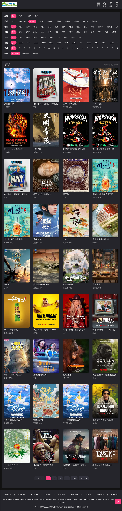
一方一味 (67, 239)
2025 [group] (21, 43)
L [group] (72, 48)
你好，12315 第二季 (13, 375)
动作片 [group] (41, 21)
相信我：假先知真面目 (102, 465)
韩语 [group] (51, 37)
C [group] (29, 48)
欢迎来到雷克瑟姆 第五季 (74, 149)
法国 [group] (49, 27)
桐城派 (7, 284)
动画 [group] (85, 32)
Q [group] (97, 48)
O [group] (87, 48)
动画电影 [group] (22, 21)
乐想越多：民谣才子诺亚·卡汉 (76, 465)
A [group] (19, 48)
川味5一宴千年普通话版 (14, 239)
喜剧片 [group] (50, 21)
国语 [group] (20, 37)
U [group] (117, 48)
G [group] (49, 48)
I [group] (58, 48)
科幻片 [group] (68, 21)
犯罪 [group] (78, 32)
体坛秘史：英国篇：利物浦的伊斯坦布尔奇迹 (46, 104)
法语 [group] (65, 37)
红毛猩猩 (67, 375)
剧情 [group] (56, 32)
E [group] (39, 48)
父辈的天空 (9, 104)
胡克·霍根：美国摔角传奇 (44, 330)
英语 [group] (28, 37)
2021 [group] (51, 43)
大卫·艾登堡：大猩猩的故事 (104, 375)
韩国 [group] (71, 27)
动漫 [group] (37, 16)
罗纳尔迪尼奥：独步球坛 (103, 420)
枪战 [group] (114, 32)
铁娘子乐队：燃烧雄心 (14, 149)
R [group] (102, 48)
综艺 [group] (29, 16)
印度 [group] (92, 27)
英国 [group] (56, 27)
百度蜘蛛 (48, 494)
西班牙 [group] (109, 27)
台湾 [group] (35, 27)
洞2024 (66, 194)
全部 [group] (13, 21)
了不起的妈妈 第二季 (13, 420)
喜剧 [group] (20, 32)
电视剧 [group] (21, 16)
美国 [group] (42, 27)
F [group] (44, 48)
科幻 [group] (49, 32)
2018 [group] (74, 43)
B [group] (24, 48)
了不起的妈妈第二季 (72, 420)
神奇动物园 (68, 284)
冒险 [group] (107, 32)
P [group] (92, 48)
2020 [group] (59, 43)
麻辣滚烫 (96, 284)
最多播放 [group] (25, 53)
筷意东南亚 (38, 420)
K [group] (67, 48)
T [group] (112, 48)
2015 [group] (97, 43)
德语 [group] (73, 37)
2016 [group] (89, 43)
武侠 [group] (100, 32)
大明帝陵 (37, 149)
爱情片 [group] (59, 21)
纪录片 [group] (32, 21)
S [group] (107, 48)
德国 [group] (78, 27)
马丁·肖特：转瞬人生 (42, 194)
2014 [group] (104, 43)
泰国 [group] (85, 27)
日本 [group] (64, 27)
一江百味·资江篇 (11, 330)
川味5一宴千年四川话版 (102, 194)
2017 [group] (81, 43)
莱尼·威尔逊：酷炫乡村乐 (74, 330)
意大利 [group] (100, 27)
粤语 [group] (35, 37)
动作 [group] (42, 32)
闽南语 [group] (43, 37)
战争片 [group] (94, 21)
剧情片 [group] (85, 21)
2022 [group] (44, 43)
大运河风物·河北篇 (100, 239)
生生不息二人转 (11, 465)
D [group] (34, 48)
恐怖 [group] (35, 32)
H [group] (54, 48)
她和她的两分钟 (40, 375)
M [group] (77, 48)
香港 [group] (28, 27)
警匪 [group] (71, 32)
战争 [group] (64, 32)
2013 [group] (112, 43)
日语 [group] (58, 37)
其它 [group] (80, 37)
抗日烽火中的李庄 (41, 284)
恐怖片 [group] (76, 21)
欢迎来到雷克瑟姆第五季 (103, 149)
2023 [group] (36, 43)
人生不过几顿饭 (70, 104)
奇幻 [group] (92, 32)
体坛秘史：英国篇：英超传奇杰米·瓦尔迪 (17, 194)
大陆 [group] (20, 27)
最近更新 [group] (15, 53)
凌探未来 (37, 239)
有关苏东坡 (97, 104)
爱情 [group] (28, 32)
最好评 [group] (35, 53)
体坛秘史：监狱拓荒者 (43, 465)
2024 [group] (28, 43)
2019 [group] (66, 43)
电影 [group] (13, 16)
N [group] (82, 48)
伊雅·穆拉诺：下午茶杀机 (103, 330)
